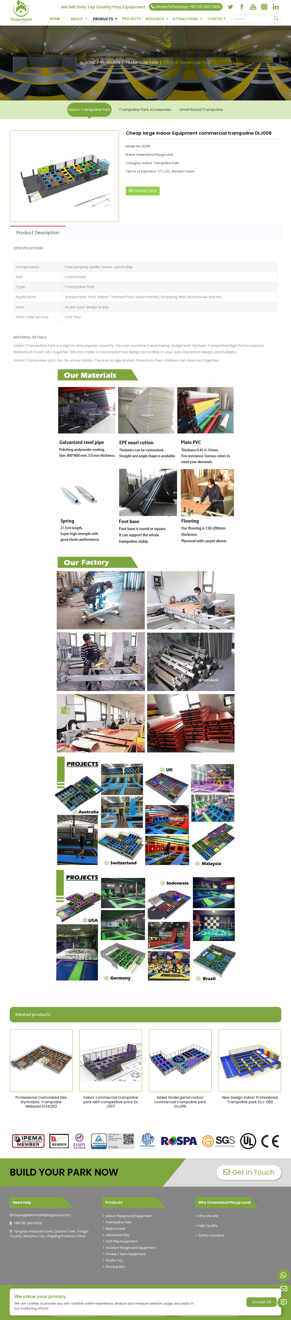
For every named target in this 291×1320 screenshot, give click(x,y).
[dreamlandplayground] (28, 1141)
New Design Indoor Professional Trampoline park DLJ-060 (250, 1099)
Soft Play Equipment (122, 1241)
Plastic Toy (114, 1260)
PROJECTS (131, 18)
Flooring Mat (115, 1266)
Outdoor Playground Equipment (131, 1247)
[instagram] (264, 6)
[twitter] (230, 6)
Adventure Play (117, 1235)
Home (55, 18)
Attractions (185, 19)
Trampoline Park (118, 1222)
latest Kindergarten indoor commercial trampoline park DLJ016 (180, 1102)
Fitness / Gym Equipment (126, 1254)
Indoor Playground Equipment (129, 1216)
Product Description (38, 233)
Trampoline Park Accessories (145, 109)
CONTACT (217, 18)
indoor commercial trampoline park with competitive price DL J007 (110, 1102)
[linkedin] (275, 6)
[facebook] (241, 6)
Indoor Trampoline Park (89, 109)
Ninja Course (115, 1228)
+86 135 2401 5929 (28, 1223)
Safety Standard (211, 1235)
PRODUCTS (103, 19)
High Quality (207, 1225)
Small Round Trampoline (201, 109)
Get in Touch (248, 1172)
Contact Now (143, 190)
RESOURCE (155, 19)
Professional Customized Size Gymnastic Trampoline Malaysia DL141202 (41, 1102)
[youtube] (253, 6)
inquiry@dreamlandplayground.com (42, 1215)
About (77, 19)
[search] (276, 19)
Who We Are (208, 1216)
